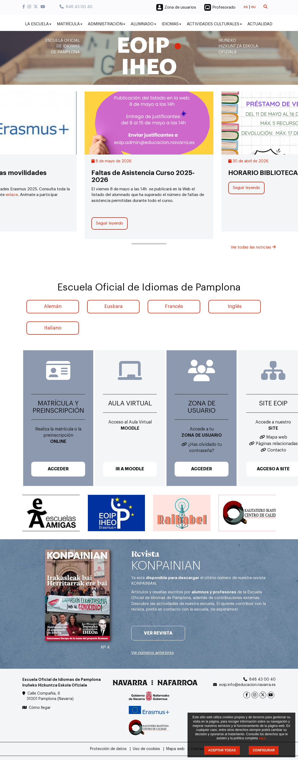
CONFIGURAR (264, 750)
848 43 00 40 (76, 7)
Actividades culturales (214, 24)
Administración (106, 24)
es (246, 7)
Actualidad (259, 24)
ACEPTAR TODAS (222, 750)
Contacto (276, 450)
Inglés (235, 306)
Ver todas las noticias (253, 247)
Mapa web (276, 437)
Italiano (52, 327)
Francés (174, 306)
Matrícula (69, 24)
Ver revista (158, 633)
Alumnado (143, 24)
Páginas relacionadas (277, 444)
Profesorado (223, 7)
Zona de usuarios (180, 7)
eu (253, 7)
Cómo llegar (40, 708)
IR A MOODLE (130, 469)
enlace (12, 195)
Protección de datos (108, 749)
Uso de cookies (146, 749)
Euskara (113, 306)
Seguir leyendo (109, 223)
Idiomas (171, 24)
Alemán (52, 306)
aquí (262, 738)
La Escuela (38, 24)
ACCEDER (58, 469)
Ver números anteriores (152, 653)
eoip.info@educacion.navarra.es (247, 685)
